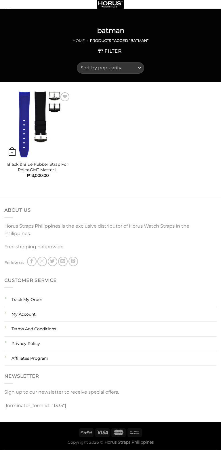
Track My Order (27, 299)
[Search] (214, 5)
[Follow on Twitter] (52, 261)
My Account (24, 314)
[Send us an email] (63, 261)
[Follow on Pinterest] (73, 261)
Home (79, 41)
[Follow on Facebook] (32, 261)
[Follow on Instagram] (42, 261)
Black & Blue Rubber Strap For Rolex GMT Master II (37, 167)
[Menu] (15, 7)
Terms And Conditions (34, 328)
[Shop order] (110, 68)
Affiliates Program (30, 358)
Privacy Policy (26, 343)
